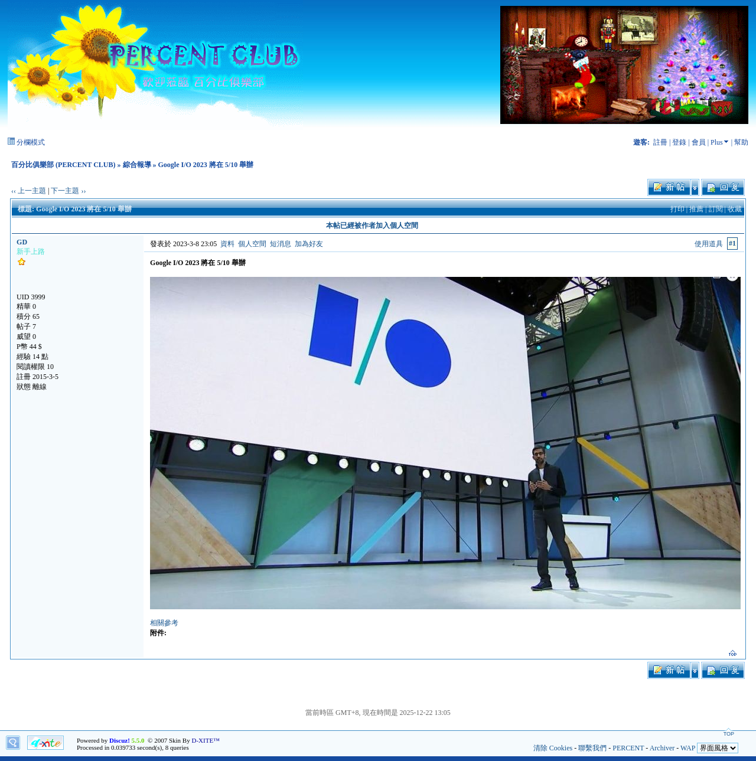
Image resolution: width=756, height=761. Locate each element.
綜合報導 (137, 165)
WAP (687, 748)
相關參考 (164, 623)
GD (22, 242)
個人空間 (252, 244)
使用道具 (709, 244)
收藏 (735, 209)
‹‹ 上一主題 (28, 191)
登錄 (679, 142)
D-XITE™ (205, 740)
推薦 (696, 209)
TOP (729, 734)
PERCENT (628, 748)
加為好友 (309, 244)
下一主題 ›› (68, 191)
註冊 (660, 142)
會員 (699, 142)
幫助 (741, 142)
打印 (677, 209)
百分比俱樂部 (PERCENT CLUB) (63, 165)
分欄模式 (31, 142)
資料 (227, 244)
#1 (732, 243)
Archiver (662, 748)
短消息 (280, 244)
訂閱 (716, 209)
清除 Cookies (552, 748)
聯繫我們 (592, 748)
